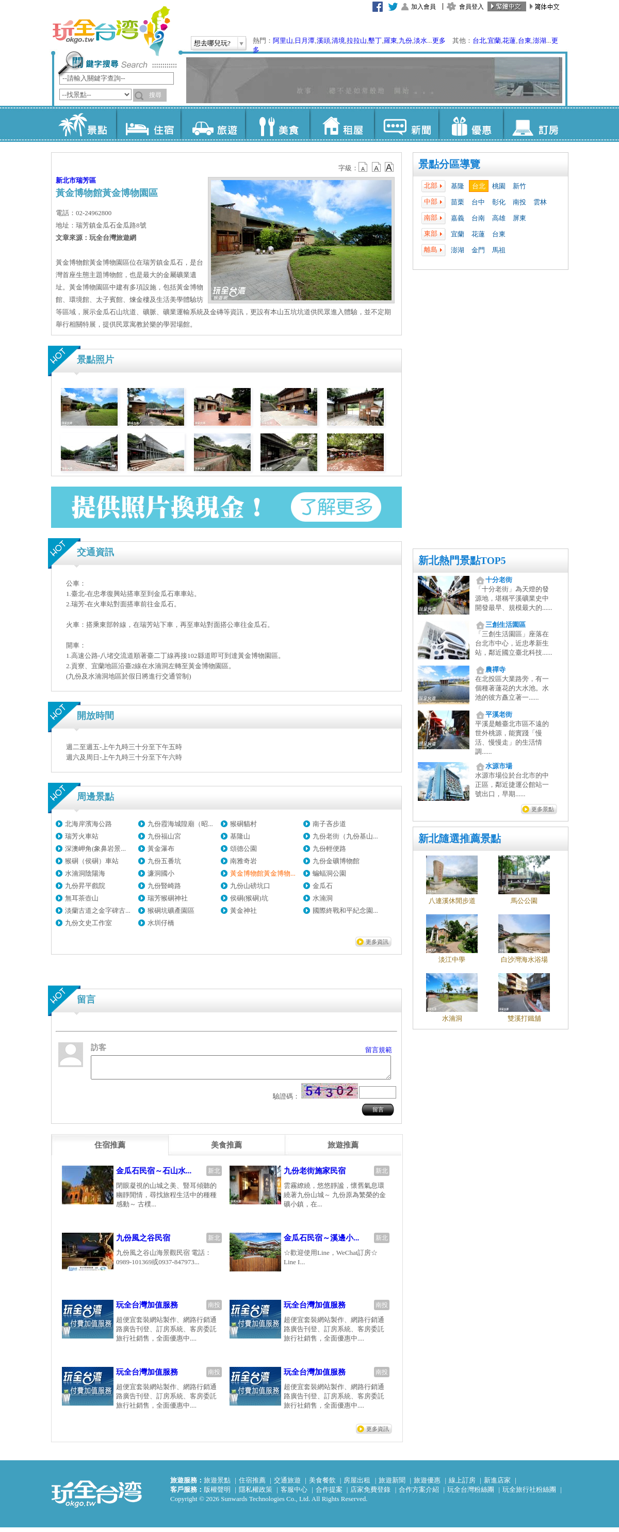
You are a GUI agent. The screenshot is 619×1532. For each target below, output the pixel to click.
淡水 (420, 40)
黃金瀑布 (161, 848)
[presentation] (110, 1149)
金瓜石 (323, 886)
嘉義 (457, 218)
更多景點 (542, 809)
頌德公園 (243, 848)
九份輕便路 (329, 848)
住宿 (148, 124)
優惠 (470, 124)
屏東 (519, 218)
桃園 (499, 186)
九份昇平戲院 (85, 886)
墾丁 (375, 40)
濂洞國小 (161, 873)
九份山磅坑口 (250, 886)
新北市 (66, 180)
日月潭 (305, 40)
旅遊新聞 (392, 1485)
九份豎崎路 (164, 886)
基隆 (457, 186)
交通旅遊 (287, 1485)
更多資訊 (377, 942)
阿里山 (283, 40)
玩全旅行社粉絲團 (529, 1494)
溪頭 (323, 40)
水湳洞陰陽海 (85, 873)
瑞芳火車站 (82, 836)
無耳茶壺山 (82, 898)
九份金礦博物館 (336, 861)
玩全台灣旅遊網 (111, 31)
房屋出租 (357, 1485)
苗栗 (457, 202)
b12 (364, 167)
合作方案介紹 (419, 1494)
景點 (84, 124)
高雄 (499, 218)
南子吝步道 (329, 824)
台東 (524, 40)
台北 (479, 40)
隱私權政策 (255, 1494)
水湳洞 (323, 898)
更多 (439, 40)
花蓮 (509, 40)
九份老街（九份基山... (345, 836)
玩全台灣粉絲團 (470, 1494)
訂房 (535, 124)
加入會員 (423, 6)
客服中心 (294, 1494)
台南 (478, 218)
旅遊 (213, 124)
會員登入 (471, 6)
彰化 (499, 202)
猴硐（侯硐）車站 (92, 861)
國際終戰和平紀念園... (345, 910)
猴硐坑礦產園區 (171, 910)
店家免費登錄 (370, 1494)
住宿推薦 (252, 1485)
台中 (478, 202)
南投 (519, 202)
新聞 (406, 124)
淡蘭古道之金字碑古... (98, 910)
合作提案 (329, 1494)
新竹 (519, 186)
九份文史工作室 (88, 923)
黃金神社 (243, 910)
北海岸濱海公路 (88, 824)
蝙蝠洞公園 (329, 873)
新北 (214, 1175)
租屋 (342, 124)
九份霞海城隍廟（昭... (180, 824)
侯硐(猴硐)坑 (249, 898)
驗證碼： (286, 1101)
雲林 (540, 202)
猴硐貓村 (243, 824)
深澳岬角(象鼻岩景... (95, 848)
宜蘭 (494, 40)
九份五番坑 (164, 861)
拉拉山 (357, 40)
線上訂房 (462, 1485)
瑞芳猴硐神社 (168, 898)
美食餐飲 (322, 1485)
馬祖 (499, 250)
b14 (389, 167)
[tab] (110, 1149)
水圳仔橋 (161, 923)
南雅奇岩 (243, 861)
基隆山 (240, 836)
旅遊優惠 (427, 1485)
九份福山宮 (164, 836)
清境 (338, 40)
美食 (277, 124)
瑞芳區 (86, 180)
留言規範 (378, 1050)
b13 (376, 167)
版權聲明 (217, 1494)
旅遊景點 (217, 1485)
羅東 (390, 40)
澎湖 (539, 40)
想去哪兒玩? (212, 43)
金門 (478, 250)
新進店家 (497, 1485)
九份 (405, 40)
